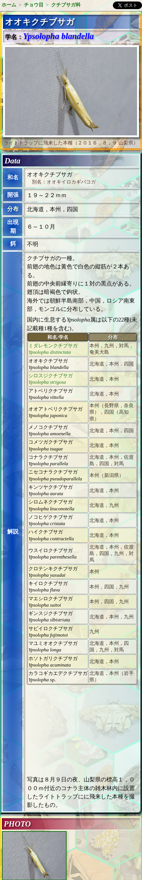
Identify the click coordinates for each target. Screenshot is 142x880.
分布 (13, 209)
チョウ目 (34, 5)
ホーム (9, 5)
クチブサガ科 (66, 5)
